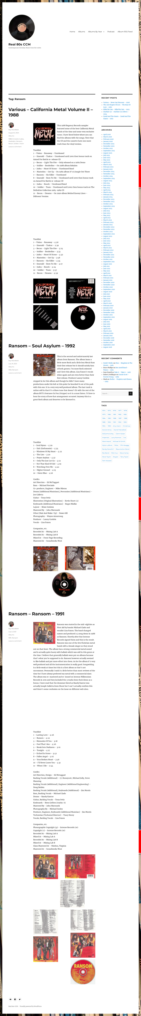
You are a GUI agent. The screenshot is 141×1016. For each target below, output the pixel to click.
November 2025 (108, 146)
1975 (109, 410)
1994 (104, 426)
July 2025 (106, 155)
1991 (9, 638)
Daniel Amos (106, 430)
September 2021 (109, 262)
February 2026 (108, 139)
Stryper (115, 457)
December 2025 (108, 144)
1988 (10, 139)
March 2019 (107, 331)
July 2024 (106, 183)
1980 (109, 414)
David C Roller (108, 363)
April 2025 (107, 162)
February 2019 (108, 333)
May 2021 (106, 271)
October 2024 (108, 176)
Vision (21, 143)
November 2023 (108, 202)
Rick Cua (114, 453)
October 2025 (108, 148)
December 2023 (108, 199)
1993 (125, 422)
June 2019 (106, 324)
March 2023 (107, 220)
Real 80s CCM (19, 44)
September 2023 (109, 206)
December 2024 (108, 171)
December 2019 (108, 310)
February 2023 (108, 222)
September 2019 (109, 317)
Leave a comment (14, 146)
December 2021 (108, 255)
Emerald (15, 139)
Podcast (111, 32)
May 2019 (106, 326)
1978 (125, 410)
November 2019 (108, 312)
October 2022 (108, 232)
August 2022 (107, 236)
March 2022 (107, 248)
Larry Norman (116, 437)
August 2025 (107, 153)
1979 (103, 414)
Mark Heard (106, 441)
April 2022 (107, 245)
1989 (103, 422)
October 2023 (108, 204)
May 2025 (106, 160)
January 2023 (107, 225)
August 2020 (107, 292)
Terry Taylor (124, 457)
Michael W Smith (119, 441)
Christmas (126, 426)
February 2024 (108, 195)
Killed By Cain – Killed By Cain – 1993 (116, 109)
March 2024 (107, 192)
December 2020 (108, 282)
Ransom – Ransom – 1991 (36, 613)
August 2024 (107, 181)
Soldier (16, 143)
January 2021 (107, 280)
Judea (21, 139)
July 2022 (106, 238)
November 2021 (108, 257)
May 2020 (106, 299)
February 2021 (108, 278)
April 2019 (106, 329)
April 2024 (107, 190)
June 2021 (106, 269)
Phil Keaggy (124, 445)
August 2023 (107, 208)
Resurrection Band (122, 449)
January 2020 (108, 308)
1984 (104, 418)
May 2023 (106, 215)
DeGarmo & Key (108, 434)
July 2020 (106, 294)
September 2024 (109, 178)
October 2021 (107, 259)
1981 (114, 414)
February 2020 (108, 306)
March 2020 (107, 303)
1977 (120, 410)
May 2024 (106, 188)
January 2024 (108, 197)
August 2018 (107, 347)
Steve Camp (124, 453)
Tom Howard (106, 460)
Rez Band (105, 453)
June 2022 (106, 241)
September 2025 (109, 151)
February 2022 (108, 250)
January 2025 (108, 169)
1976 (114, 410)
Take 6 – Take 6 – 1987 (122, 372)
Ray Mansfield (13, 130)
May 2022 (106, 243)
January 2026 (108, 141)
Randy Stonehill (108, 449)
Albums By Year (95, 32)
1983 (125, 414)
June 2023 (106, 213)
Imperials (105, 437)
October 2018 (107, 343)
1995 (109, 426)
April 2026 (107, 134)
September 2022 (109, 234)
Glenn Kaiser (120, 434)
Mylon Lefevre (107, 445)
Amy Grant (117, 426)
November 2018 (108, 340)
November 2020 (108, 285)
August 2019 (107, 319)
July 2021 (106, 266)
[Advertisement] (70, 77)
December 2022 (108, 227)
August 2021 (107, 264)
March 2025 (107, 165)
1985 (109, 418)
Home (72, 32)
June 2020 (106, 296)
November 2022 (108, 229)
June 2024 (106, 185)
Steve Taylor (106, 457)
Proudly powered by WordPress (31, 1006)
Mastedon (12, 141)
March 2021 (107, 275)
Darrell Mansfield (120, 430)
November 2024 (108, 174)
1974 (103, 410)
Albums (81, 32)
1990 (109, 422)
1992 (10, 370)
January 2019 (107, 336)
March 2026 (107, 137)
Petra (116, 445)
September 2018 (109, 345)
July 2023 (106, 211)
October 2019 (108, 315)
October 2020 (108, 287)
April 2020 (107, 301)
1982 (119, 414)
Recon (10, 143)
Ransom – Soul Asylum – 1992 (41, 345)
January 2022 (108, 252)
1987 (120, 418)
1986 (114, 418)
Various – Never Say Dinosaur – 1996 (116, 102)
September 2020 (109, 289)
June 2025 (106, 158)
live (124, 437)
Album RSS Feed (125, 32)
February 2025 (108, 167)
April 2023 (106, 218)
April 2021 (106, 273)
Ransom (19, 141)
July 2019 (106, 322)
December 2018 (108, 338)
